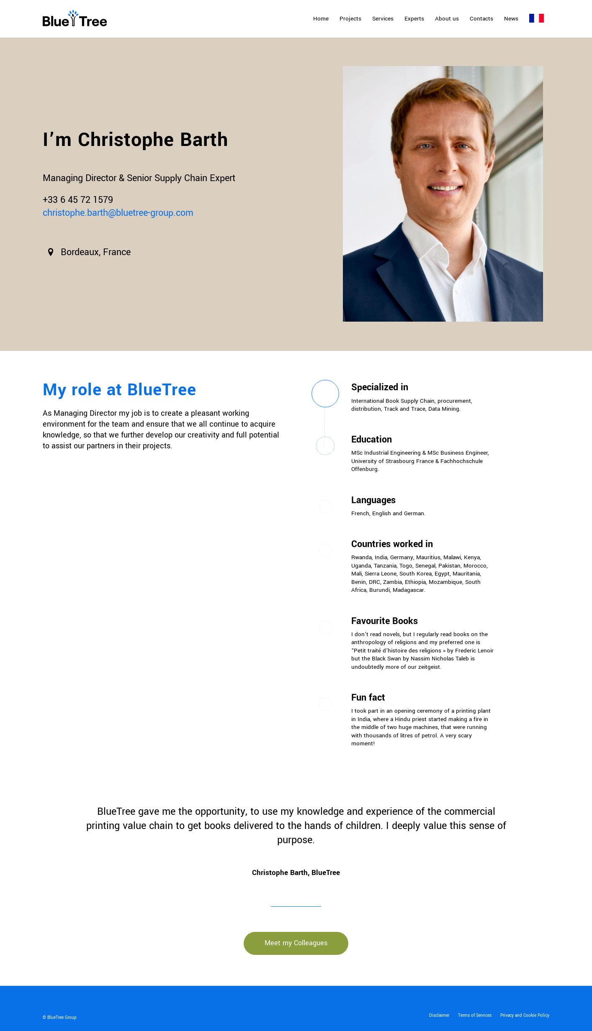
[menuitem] (321, 19)
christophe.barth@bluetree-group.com (118, 213)
